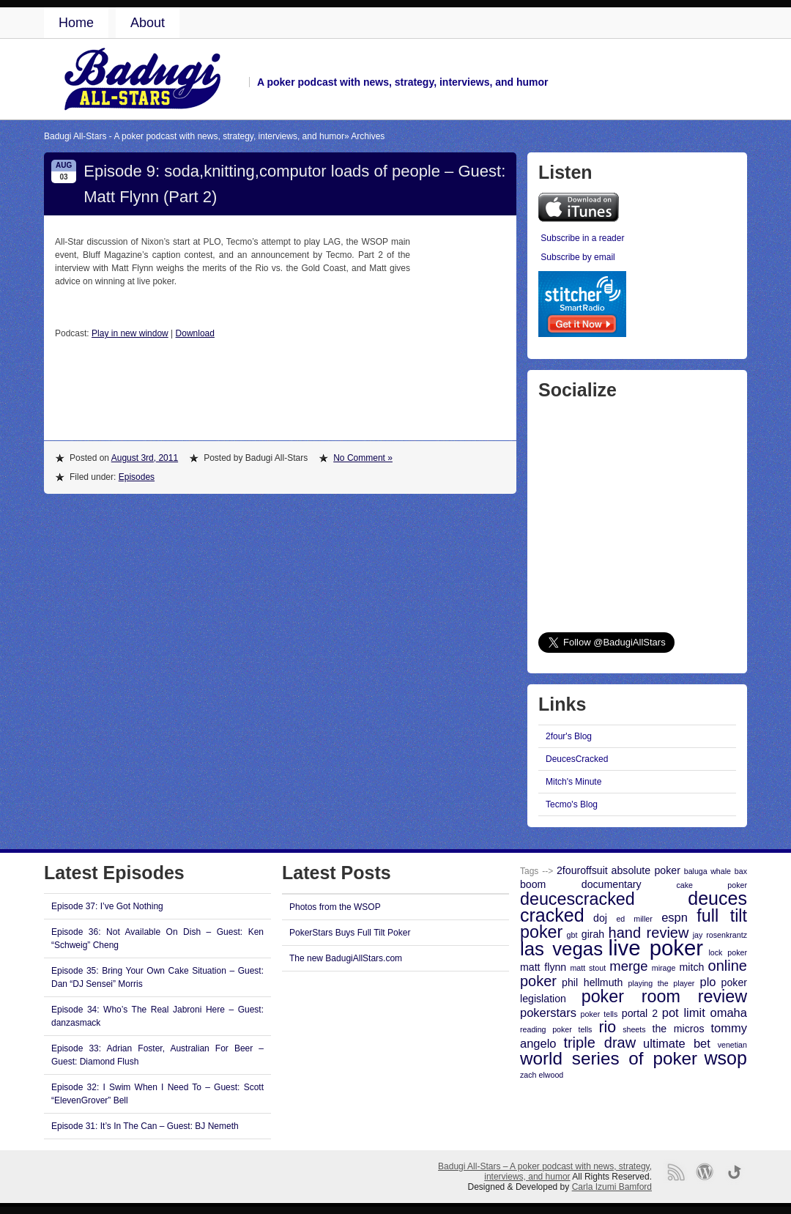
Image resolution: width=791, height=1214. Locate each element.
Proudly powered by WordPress (705, 1172)
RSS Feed (675, 1172)
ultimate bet (676, 1043)
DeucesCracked (577, 759)
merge (628, 966)
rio (607, 1027)
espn (674, 917)
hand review (649, 933)
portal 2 (640, 1013)
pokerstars (548, 1012)
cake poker (711, 885)
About (147, 22)
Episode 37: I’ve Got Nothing (107, 906)
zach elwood (541, 1074)
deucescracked (577, 898)
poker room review (664, 996)
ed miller (634, 918)
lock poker (727, 952)
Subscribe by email (577, 257)
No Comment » (363, 458)
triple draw (599, 1043)
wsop (726, 1058)
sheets (634, 1029)
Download (195, 333)
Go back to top (734, 1172)
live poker (656, 948)
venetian (732, 1044)
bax (741, 871)
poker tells (599, 1014)
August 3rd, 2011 (144, 458)
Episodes (137, 477)
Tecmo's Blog (572, 804)
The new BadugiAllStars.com (345, 958)
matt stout (588, 967)
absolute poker (646, 870)
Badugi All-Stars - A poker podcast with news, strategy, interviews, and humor (194, 136)
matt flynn (543, 967)
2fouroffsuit (582, 870)
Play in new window (130, 333)
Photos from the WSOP (335, 907)
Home (76, 22)
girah (593, 934)
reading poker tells (556, 1029)
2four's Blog (569, 736)
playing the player (661, 983)
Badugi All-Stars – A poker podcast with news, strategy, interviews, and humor (545, 1171)
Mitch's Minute (573, 782)
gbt (572, 934)
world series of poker (608, 1058)
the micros (679, 1029)
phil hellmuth (592, 982)
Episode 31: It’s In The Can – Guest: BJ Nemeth (145, 1126)
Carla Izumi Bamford (612, 1187)
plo (707, 981)
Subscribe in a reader (582, 238)
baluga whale (707, 871)
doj (600, 918)
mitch (692, 967)
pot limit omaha (704, 1012)
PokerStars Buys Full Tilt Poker (349, 933)
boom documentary (581, 884)
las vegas (561, 949)
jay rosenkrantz (720, 934)
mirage (664, 967)
